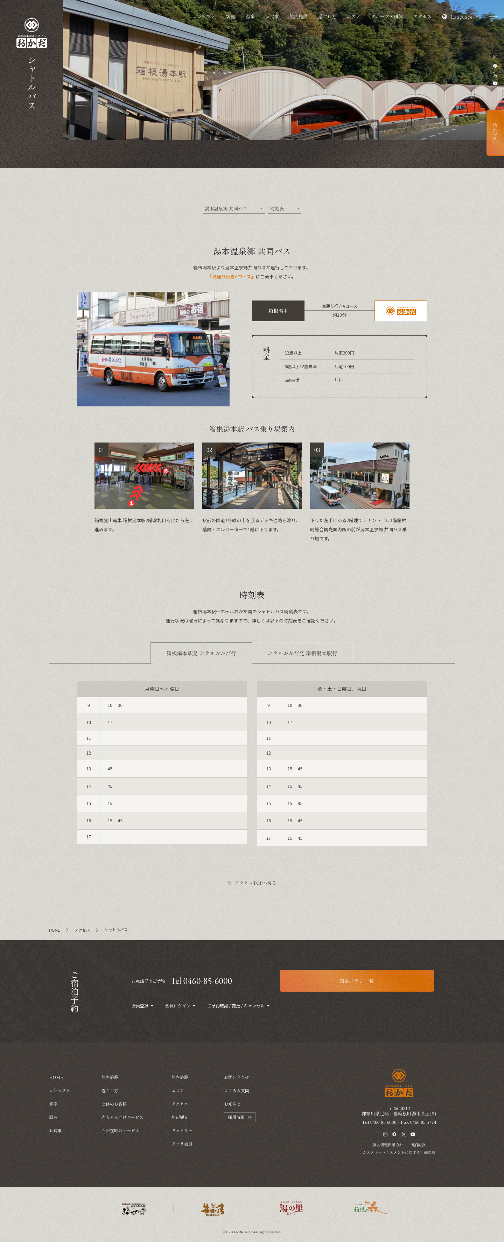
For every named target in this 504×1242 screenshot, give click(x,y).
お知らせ (232, 1104)
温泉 (250, 16)
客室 (230, 16)
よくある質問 (236, 1090)
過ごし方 (327, 16)
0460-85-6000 (383, 1122)
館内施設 (298, 16)
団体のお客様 (114, 1104)
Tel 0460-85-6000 (201, 981)
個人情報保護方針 (387, 1144)
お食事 (272, 16)
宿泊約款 (418, 1144)
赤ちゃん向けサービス (123, 1117)
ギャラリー (182, 1130)
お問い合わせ (236, 1077)
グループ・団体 (387, 16)
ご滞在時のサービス (120, 1130)
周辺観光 (180, 1117)
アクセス (422, 16)
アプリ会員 (182, 1144)
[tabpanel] (252, 764)
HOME (56, 1077)
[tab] (201, 653)
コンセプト (204, 16)
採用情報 (240, 1117)
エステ (353, 16)
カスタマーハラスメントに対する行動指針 (399, 1152)
